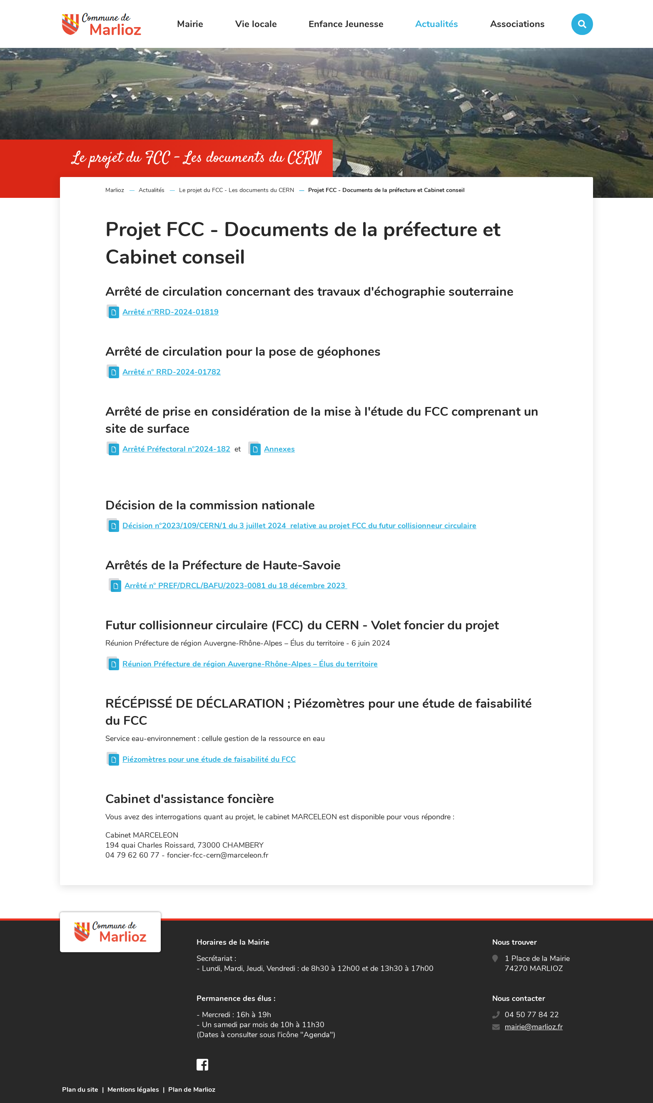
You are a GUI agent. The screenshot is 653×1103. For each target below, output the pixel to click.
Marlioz (114, 190)
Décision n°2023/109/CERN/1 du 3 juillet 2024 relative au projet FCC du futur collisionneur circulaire (299, 526)
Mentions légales (133, 1089)
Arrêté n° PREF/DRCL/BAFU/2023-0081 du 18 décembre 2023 (236, 586)
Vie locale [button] (256, 24)
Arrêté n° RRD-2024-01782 (171, 372)
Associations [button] (517, 24)
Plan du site (80, 1089)
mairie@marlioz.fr (534, 1027)
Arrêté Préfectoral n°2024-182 (176, 449)
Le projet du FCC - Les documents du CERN (236, 190)
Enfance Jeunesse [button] (346, 24)
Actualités (151, 190)
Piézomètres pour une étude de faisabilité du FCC (209, 759)
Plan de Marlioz (191, 1089)
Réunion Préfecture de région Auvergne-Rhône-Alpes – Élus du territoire (250, 664)
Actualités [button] (436, 24)
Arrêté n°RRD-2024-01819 (170, 312)
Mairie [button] (190, 24)
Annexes (279, 449)
